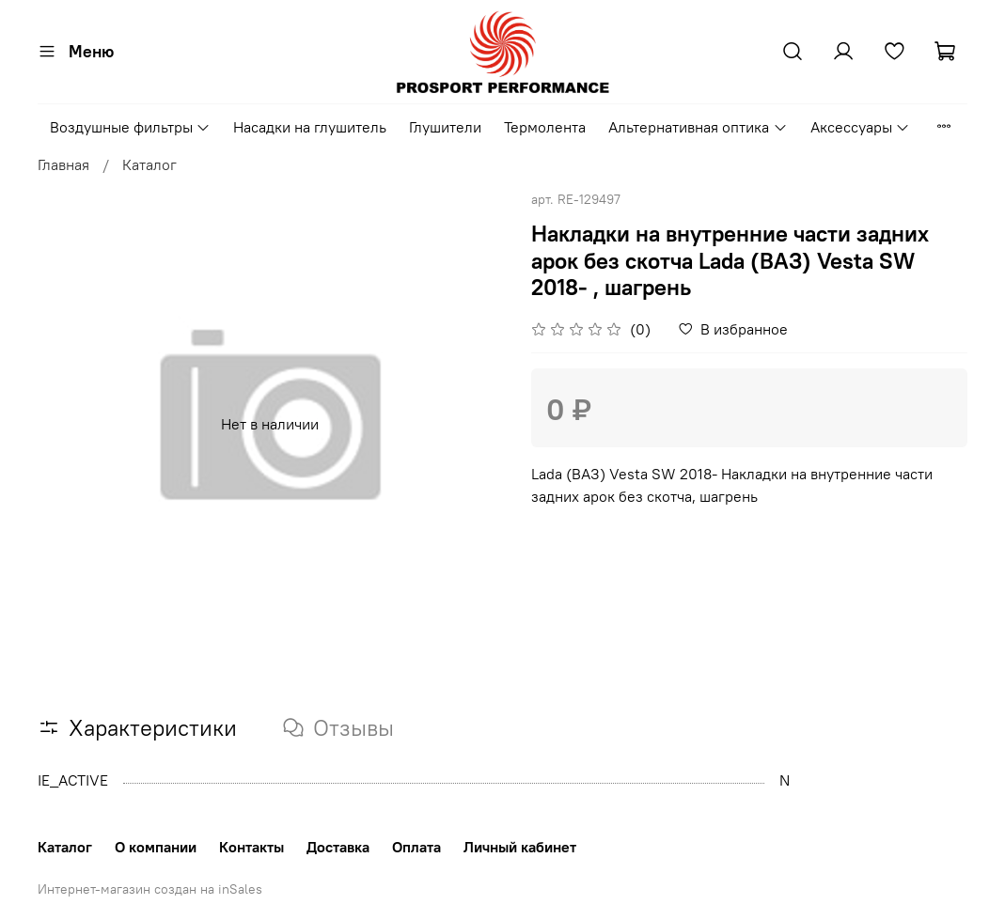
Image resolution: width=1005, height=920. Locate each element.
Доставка (337, 846)
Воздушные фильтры (130, 126)
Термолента (545, 126)
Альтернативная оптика (697, 126)
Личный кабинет (519, 846)
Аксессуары (860, 126)
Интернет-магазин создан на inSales (150, 889)
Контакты (251, 846)
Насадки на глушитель (309, 126)
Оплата (416, 846)
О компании (155, 846)
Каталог (149, 164)
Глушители (445, 126)
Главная (63, 164)
